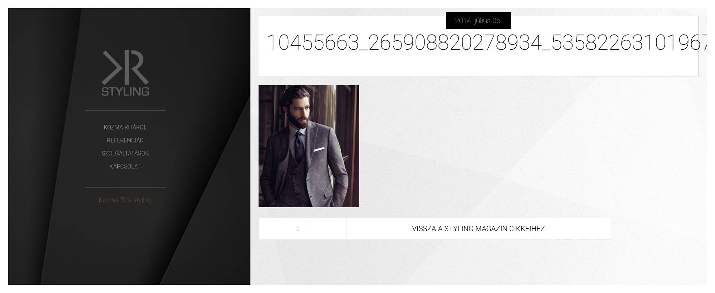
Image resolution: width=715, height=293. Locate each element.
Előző (303, 229)
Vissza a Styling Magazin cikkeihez (478, 228)
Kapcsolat (125, 166)
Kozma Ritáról (125, 127)
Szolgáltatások (125, 153)
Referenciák (125, 140)
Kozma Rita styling (125, 200)
